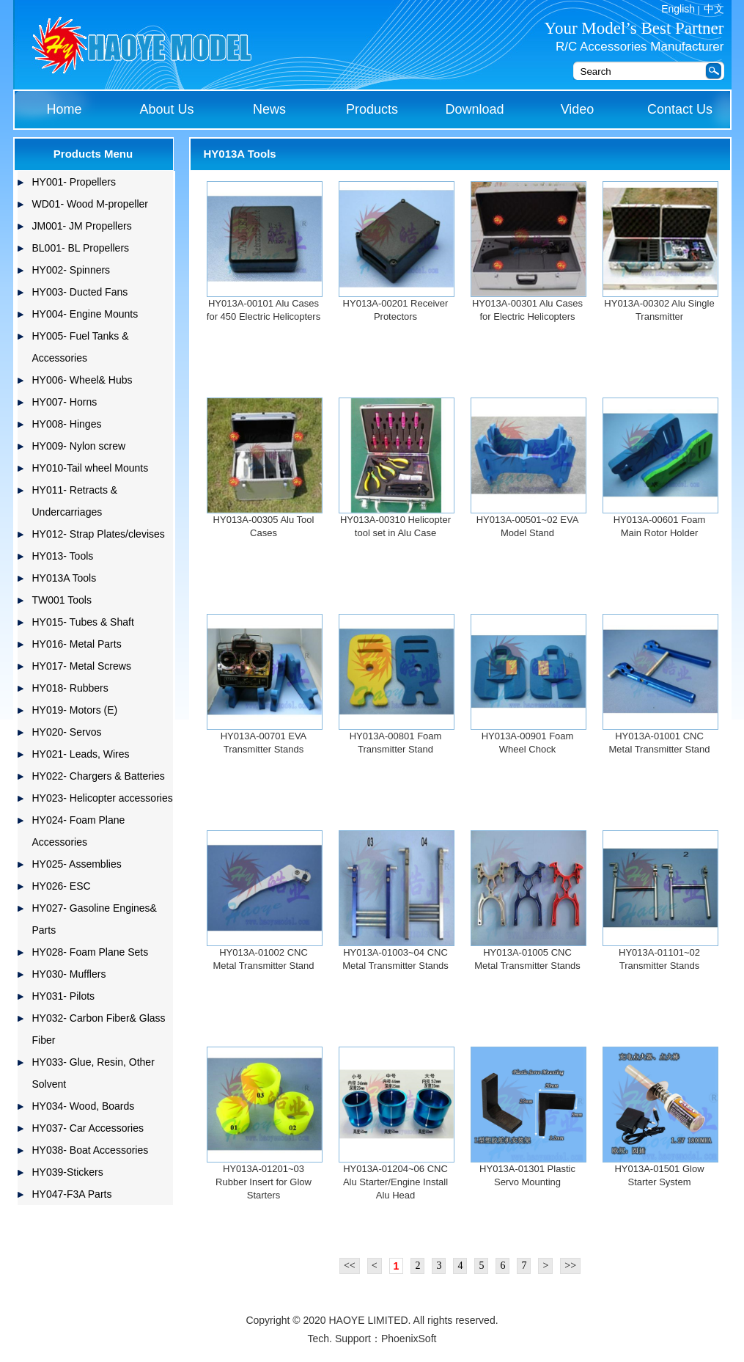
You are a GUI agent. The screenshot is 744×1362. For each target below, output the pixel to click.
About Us (166, 109)
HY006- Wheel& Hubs (82, 380)
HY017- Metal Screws (81, 666)
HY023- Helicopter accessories (102, 798)
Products (372, 109)
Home (63, 109)
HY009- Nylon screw (79, 446)
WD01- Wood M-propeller (90, 204)
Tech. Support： (344, 1338)
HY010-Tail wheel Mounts (90, 468)
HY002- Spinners (71, 270)
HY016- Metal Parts (77, 644)
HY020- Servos (67, 732)
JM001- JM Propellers (82, 226)
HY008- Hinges (67, 424)
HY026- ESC (61, 886)
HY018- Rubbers (70, 688)
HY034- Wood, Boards (83, 1106)
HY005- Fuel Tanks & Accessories (80, 347)
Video (577, 109)
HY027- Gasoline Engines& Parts (94, 919)
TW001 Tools (62, 600)
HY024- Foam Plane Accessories (78, 831)
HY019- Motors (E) (75, 710)
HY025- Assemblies (77, 864)
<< (350, 1265)
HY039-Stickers (67, 1172)
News (269, 109)
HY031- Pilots (63, 996)
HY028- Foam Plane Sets (90, 952)
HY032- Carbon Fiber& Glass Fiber (99, 1029)
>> (570, 1265)
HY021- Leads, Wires (81, 754)
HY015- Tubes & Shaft (83, 622)
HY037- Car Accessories (88, 1128)
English (678, 9)
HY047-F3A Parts (72, 1194)
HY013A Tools (64, 578)
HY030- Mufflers (69, 974)
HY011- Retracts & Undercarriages (75, 501)
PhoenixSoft (409, 1338)
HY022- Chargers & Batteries (98, 776)
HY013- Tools (63, 556)
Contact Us (679, 109)
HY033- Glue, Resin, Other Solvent (93, 1073)
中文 (714, 9)
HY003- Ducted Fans (80, 292)
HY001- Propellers (74, 182)
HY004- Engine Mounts (85, 314)
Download (474, 109)
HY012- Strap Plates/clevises (98, 534)
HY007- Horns (64, 402)
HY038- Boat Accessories (90, 1150)
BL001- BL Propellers (81, 248)
